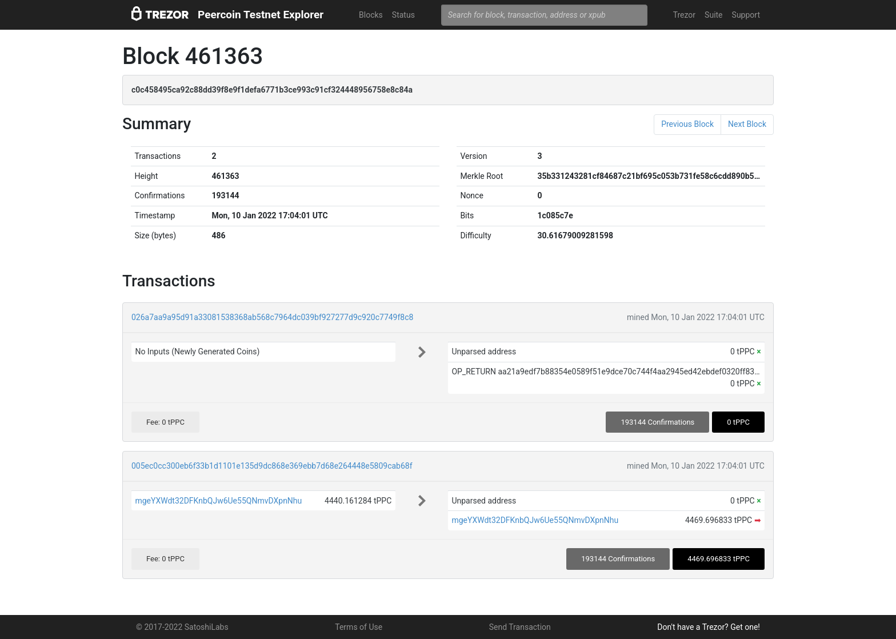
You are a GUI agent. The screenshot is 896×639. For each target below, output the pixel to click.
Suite (713, 14)
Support (746, 14)
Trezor (684, 14)
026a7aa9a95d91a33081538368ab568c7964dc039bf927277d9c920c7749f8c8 (272, 317)
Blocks (371, 14)
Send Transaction (520, 627)
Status (403, 14)
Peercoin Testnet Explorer (260, 14)
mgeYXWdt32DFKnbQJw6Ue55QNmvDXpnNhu (218, 500)
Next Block (747, 124)
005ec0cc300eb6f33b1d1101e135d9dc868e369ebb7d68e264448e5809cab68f (272, 465)
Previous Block (687, 124)
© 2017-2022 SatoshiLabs (182, 627)
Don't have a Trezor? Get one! (708, 627)
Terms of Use (358, 627)
